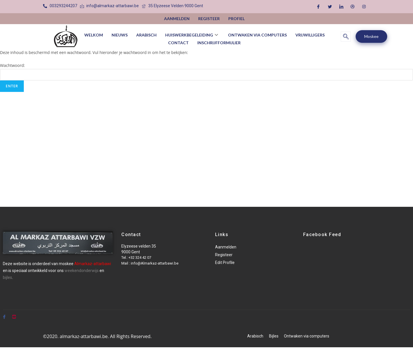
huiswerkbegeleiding (192, 34)
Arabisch (146, 34)
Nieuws (120, 34)
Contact (178, 41)
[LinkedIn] (341, 6)
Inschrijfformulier (219, 41)
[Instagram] (364, 6)
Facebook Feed (322, 234)
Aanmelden (177, 18)
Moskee (371, 36)
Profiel (236, 18)
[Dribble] (352, 6)
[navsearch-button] (346, 37)
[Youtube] (14, 314)
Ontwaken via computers (257, 34)
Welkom (93, 34)
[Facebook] (318, 6)
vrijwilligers (310, 34)
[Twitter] (330, 6)
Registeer (209, 18)
